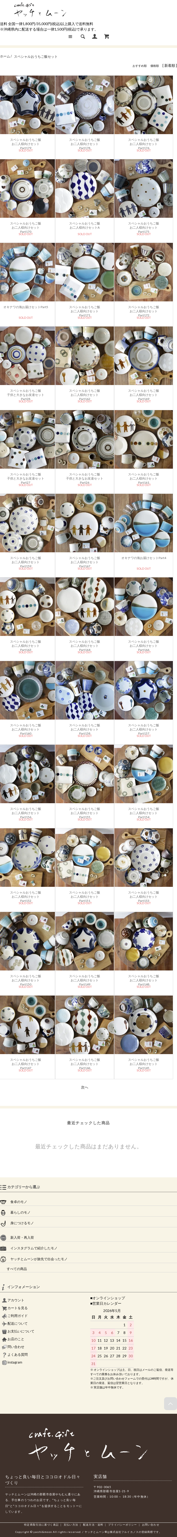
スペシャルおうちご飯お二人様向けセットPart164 (84, 644)
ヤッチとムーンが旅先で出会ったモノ (34, 1259)
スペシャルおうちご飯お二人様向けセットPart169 (143, 393)
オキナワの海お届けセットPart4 (143, 558)
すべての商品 (13, 1269)
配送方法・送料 (93, 1524)
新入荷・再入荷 (17, 1238)
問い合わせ (13, 1347)
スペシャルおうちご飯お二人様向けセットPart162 (84, 393)
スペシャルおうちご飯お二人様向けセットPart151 (84, 895)
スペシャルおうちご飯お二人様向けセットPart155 (84, 811)
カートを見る (15, 1308)
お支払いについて (18, 1331)
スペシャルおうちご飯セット (36, 57)
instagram (12, 1362)
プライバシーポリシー (122, 1524)
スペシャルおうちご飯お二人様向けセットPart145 (143, 1062)
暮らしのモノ (15, 1212)
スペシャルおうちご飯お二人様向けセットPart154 (143, 811)
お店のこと (13, 1339)
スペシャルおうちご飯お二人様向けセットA (84, 225)
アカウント (13, 1300)
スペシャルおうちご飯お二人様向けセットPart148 (143, 978)
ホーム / (6, 57)
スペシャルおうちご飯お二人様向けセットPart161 (143, 477)
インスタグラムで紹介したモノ (28, 1248)
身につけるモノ (17, 1223)
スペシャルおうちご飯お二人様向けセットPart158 (84, 728)
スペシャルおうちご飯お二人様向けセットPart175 (143, 226)
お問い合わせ (150, 1524)
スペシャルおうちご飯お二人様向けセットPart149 (84, 978)
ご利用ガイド (15, 1316)
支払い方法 (71, 1524)
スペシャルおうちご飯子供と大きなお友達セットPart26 (84, 477)
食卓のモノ (13, 1202)
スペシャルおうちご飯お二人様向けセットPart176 (143, 142)
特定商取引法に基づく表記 (41, 1524)
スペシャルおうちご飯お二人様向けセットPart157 (143, 728)
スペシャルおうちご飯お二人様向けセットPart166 (143, 644)
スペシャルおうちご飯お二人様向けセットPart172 (143, 309)
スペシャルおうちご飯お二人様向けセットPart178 (84, 142)
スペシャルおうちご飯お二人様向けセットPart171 (84, 309)
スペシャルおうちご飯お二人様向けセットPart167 (84, 560)
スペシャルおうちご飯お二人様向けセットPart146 (84, 1062)
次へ (84, 1087)
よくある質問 (15, 1355)
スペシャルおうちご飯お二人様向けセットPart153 (143, 895)
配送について (15, 1323)
